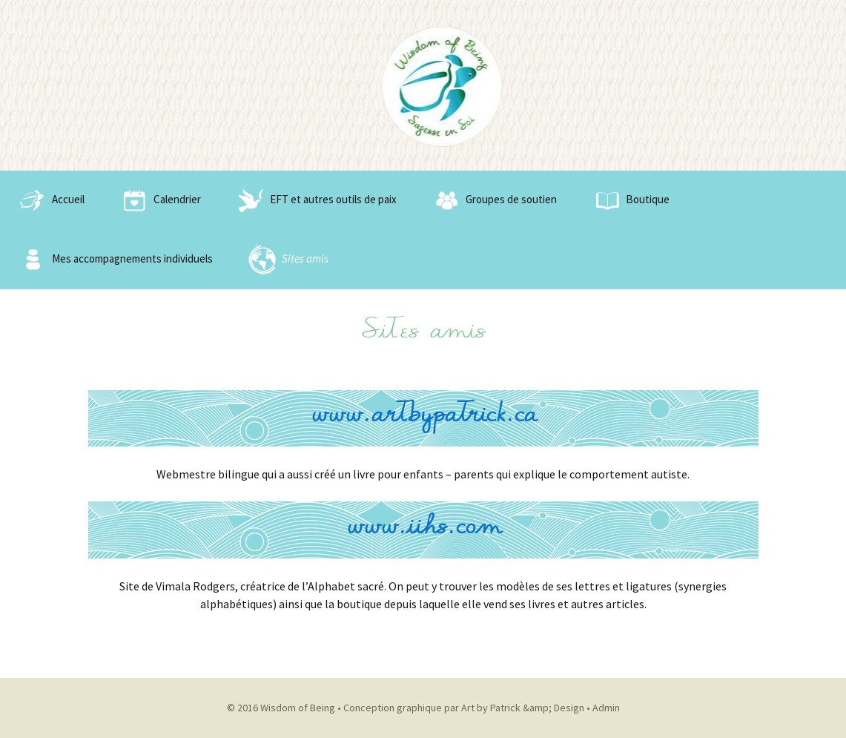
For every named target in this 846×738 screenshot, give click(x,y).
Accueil (50, 200)
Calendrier (158, 200)
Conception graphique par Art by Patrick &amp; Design (463, 707)
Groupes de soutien (493, 200)
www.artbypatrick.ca (423, 418)
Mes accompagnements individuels (114, 259)
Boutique (629, 200)
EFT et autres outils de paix (315, 200)
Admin (606, 707)
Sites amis (286, 259)
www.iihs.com (423, 530)
